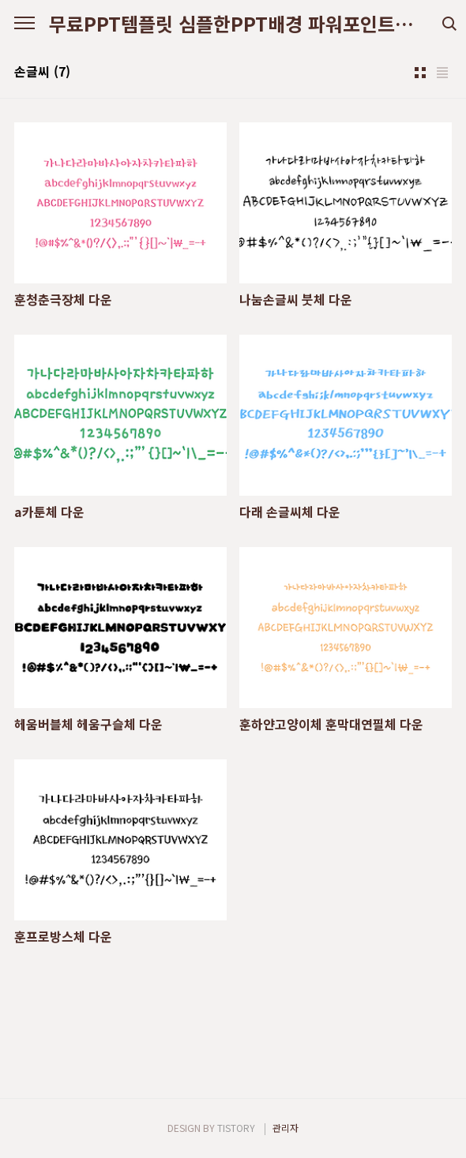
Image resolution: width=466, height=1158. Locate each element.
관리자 (285, 1127)
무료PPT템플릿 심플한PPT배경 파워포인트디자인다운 (233, 24)
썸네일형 (420, 72)
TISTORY (236, 1127)
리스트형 (442, 72)
